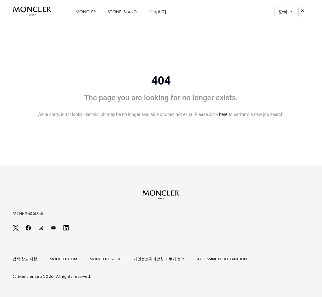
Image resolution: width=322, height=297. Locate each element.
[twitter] (16, 230)
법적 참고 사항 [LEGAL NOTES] (25, 259)
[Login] (302, 12)
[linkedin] (66, 230)
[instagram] (41, 230)
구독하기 (157, 11)
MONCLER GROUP (105, 259)
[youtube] (53, 230)
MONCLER (85, 11)
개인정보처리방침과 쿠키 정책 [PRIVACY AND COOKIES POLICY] (159, 259)
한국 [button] (285, 11)
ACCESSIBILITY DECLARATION (222, 259)
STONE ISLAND (122, 11)
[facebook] (28, 230)
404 (161, 80)
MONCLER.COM (63, 259)
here (223, 114)
